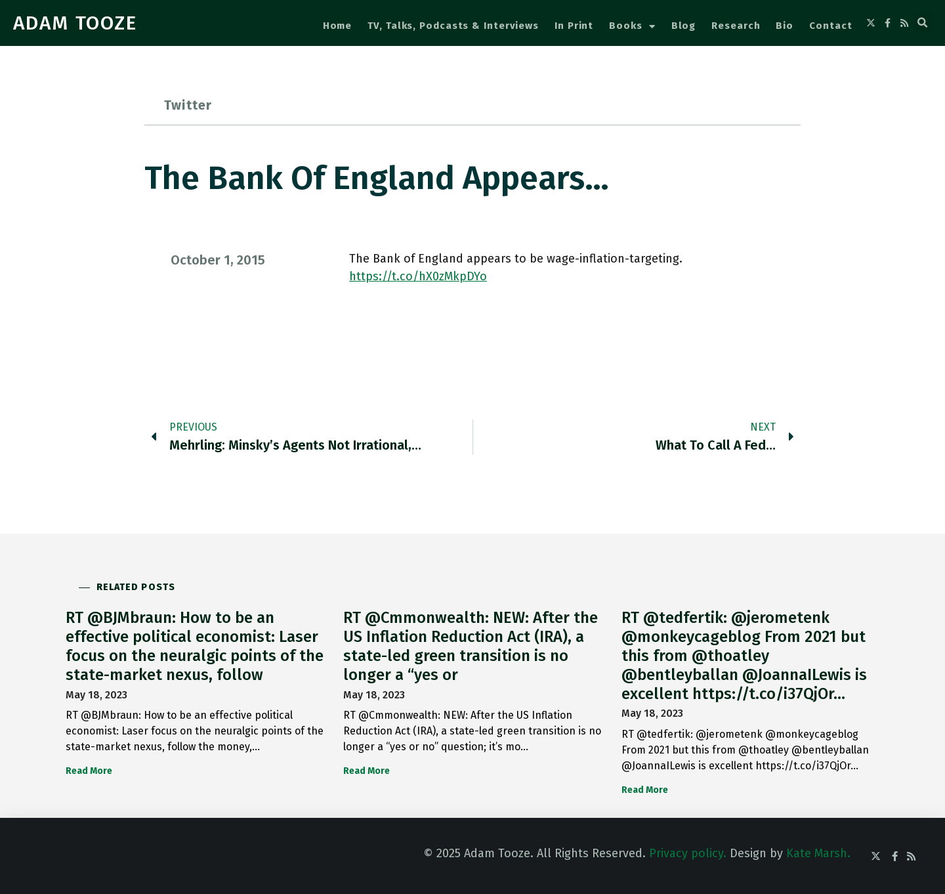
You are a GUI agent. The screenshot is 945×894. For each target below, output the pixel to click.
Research (735, 26)
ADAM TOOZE (75, 23)
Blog (683, 26)
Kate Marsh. (818, 853)
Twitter (188, 105)
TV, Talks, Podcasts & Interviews (453, 26)
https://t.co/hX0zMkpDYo (418, 276)
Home (337, 26)
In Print (574, 26)
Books (632, 26)
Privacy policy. (687, 853)
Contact (830, 26)
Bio (784, 26)
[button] (923, 23)
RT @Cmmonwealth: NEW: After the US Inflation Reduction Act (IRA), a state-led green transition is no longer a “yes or (470, 645)
